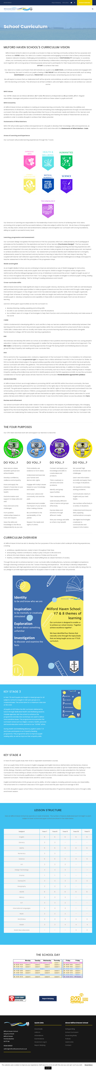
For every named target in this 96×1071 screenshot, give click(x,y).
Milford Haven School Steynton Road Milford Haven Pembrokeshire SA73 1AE (11, 1036)
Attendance (38, 1035)
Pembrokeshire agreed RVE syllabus (71, 375)
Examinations (39, 1039)
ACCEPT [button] (48, 1068)
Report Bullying (56, 3)
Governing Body (71, 1035)
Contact (68, 1045)
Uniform (37, 1032)
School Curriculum (71, 1032)
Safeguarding (70, 1029)
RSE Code (7, 346)
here (88, 396)
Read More (88, 1065)
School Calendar (84, 3)
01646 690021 (7, 3)
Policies (68, 1039)
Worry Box (65, 3)
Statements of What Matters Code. (75, 128)
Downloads (38, 1029)
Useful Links (69, 1042)
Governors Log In (40, 1042)
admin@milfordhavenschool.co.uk (15, 1049)
